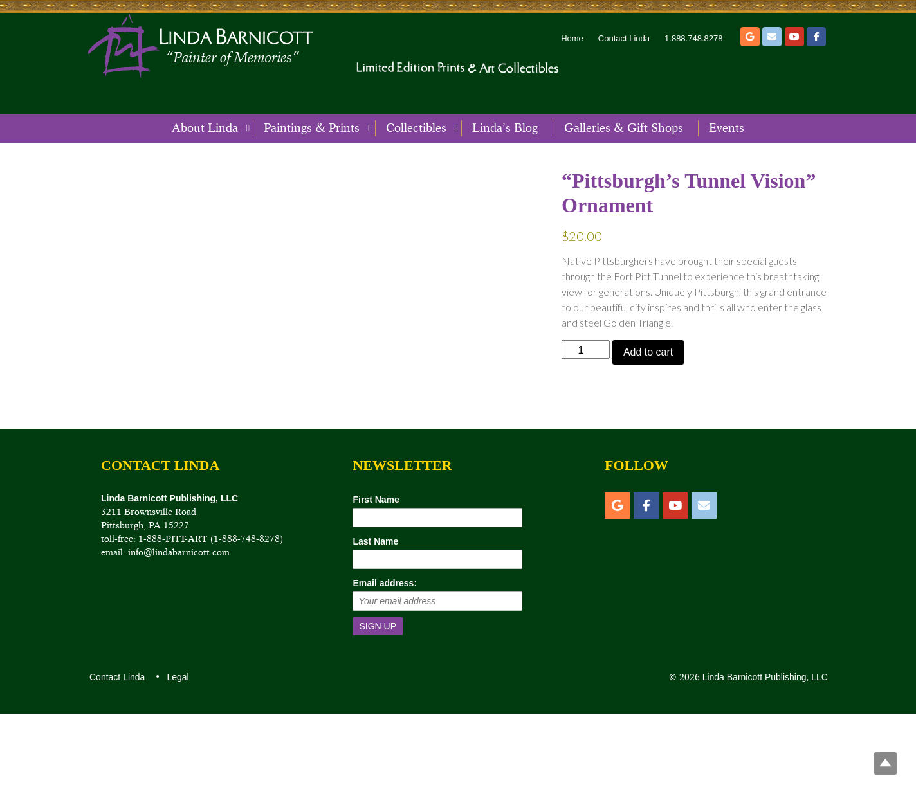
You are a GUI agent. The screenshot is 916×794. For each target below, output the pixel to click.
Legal (177, 757)
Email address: (385, 663)
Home (572, 38)
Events (726, 128)
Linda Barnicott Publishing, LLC (764, 757)
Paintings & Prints (312, 128)
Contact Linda (624, 38)
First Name (376, 579)
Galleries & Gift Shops (623, 128)
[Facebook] (816, 36)
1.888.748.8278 (693, 38)
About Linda (205, 128)
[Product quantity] (586, 349)
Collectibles (416, 128)
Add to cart (648, 352)
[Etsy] (750, 36)
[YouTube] (794, 36)
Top (885, 763)
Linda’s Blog (505, 128)
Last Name (375, 621)
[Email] (772, 36)
